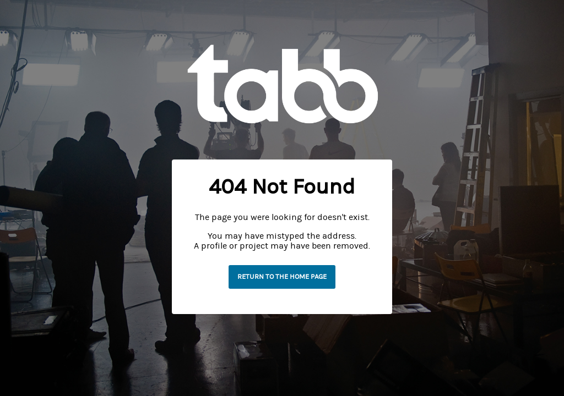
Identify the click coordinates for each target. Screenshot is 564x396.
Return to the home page (282, 276)
